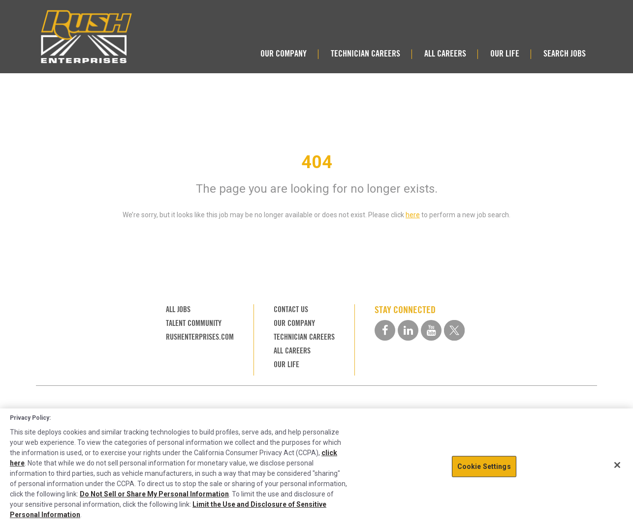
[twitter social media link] (454, 330)
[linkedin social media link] (408, 330)
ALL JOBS (178, 309)
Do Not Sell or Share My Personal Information (154, 494)
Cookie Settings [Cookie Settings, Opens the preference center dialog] (484, 466)
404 (316, 162)
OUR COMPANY (283, 53)
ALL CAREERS (445, 53)
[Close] (617, 465)
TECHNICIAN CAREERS (365, 53)
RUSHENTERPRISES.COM (200, 337)
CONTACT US (291, 309)
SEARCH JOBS (564, 53)
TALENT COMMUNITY (194, 323)
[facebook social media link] (385, 330)
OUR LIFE (504, 53)
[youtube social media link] (431, 330)
